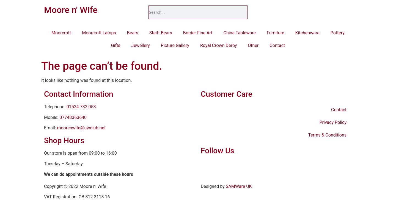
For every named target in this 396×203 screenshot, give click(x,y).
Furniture (275, 32)
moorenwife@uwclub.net (81, 127)
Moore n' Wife (70, 10)
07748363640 (73, 117)
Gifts (115, 45)
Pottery (338, 32)
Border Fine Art (198, 32)
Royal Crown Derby (218, 45)
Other (253, 45)
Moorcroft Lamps (99, 32)
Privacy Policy (333, 122)
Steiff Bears (160, 32)
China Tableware (240, 32)
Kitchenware (307, 32)
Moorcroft (61, 32)
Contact (277, 45)
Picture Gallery (175, 45)
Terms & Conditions (327, 135)
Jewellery (140, 45)
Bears (132, 32)
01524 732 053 (81, 106)
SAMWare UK (239, 186)
